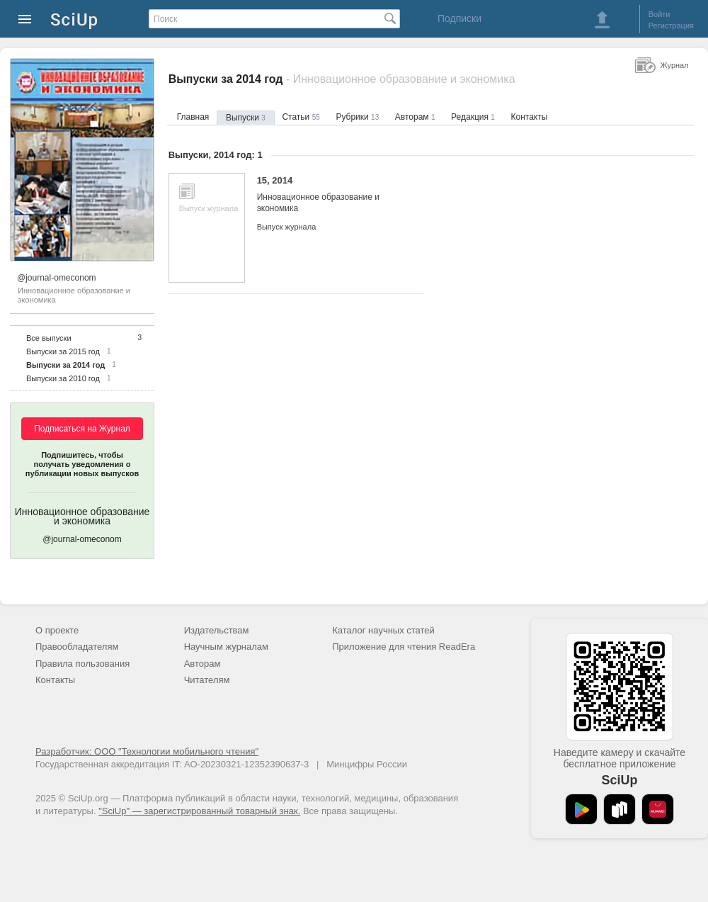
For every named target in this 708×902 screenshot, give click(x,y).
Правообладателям (76, 646)
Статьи (300, 117)
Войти (659, 14)
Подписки (459, 18)
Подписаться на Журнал (82, 429)
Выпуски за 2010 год (63, 378)
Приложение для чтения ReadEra (403, 646)
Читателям (207, 680)
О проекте (57, 630)
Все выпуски (49, 338)
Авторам (415, 117)
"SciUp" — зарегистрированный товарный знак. (199, 811)
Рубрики (357, 117)
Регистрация (671, 25)
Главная (193, 117)
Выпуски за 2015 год (63, 351)
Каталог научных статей (383, 630)
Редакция (473, 117)
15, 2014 (329, 194)
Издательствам (216, 630)
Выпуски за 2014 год (65, 365)
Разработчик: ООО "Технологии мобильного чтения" (146, 751)
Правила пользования (82, 663)
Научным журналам (226, 646)
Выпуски (246, 118)
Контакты (529, 117)
